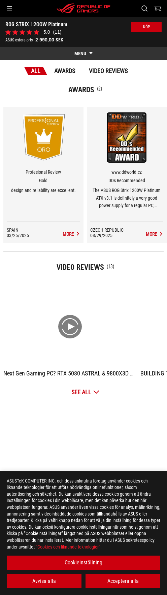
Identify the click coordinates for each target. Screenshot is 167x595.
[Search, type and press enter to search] (144, 8)
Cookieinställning (83, 562)
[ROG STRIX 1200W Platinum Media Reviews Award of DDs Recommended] (154, 234)
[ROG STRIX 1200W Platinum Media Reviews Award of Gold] (71, 234)
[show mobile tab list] (83, 53)
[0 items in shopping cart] (158, 8)
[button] (9, 8)
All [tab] (35, 70)
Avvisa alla (44, 581)
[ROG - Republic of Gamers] (83, 8)
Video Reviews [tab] (108, 70)
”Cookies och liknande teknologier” (68, 547)
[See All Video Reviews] (85, 392)
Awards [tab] (64, 70)
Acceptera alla (123, 581)
